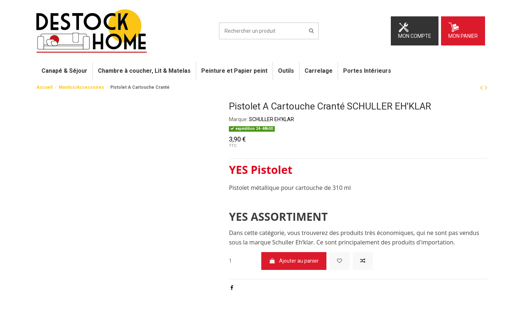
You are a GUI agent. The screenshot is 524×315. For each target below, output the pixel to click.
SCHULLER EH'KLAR (271, 119)
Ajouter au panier (294, 261)
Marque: (238, 119)
